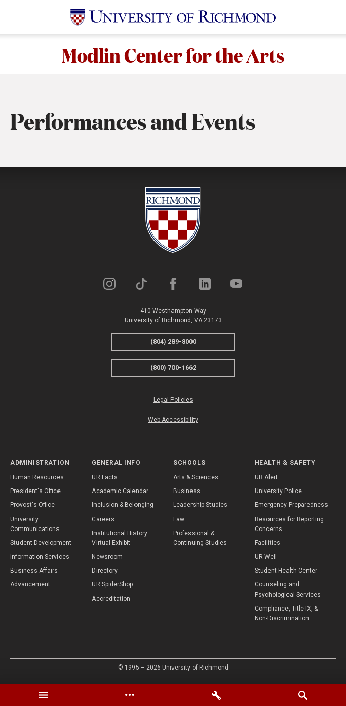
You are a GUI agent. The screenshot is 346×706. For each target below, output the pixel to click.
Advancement (30, 585)
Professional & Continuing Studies (200, 539)
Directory (105, 571)
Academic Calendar (120, 492)
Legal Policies (173, 400)
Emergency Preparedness (291, 505)
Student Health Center (286, 571)
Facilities (267, 543)
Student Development (40, 543)
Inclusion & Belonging (122, 505)
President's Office (35, 492)
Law (178, 519)
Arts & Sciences (195, 478)
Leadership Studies (200, 505)
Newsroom (107, 557)
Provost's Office (32, 505)
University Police (278, 492)
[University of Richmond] (173, 17)
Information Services (39, 557)
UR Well (266, 557)
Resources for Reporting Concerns (289, 524)
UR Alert (266, 478)
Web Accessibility (173, 420)
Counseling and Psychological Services (288, 590)
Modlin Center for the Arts (173, 55)
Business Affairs (34, 571)
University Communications (35, 524)
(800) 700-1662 (173, 368)
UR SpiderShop (112, 585)
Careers (103, 519)
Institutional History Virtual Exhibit (119, 539)
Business (186, 492)
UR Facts (105, 478)
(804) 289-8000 (173, 342)
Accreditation (111, 599)
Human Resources (37, 478)
